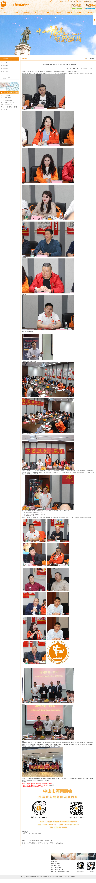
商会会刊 (69, 12)
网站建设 (61, 876)
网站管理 (73, 876)
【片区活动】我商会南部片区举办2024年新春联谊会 (39, 840)
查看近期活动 (76, 8)
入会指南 (93, 1)
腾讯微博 (50, 876)
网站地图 (87, 1)
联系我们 (90, 12)
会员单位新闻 (6, 78)
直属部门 (47, 12)
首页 (5, 12)
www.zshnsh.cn (8, 104)
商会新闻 (26, 12)
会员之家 (37, 12)
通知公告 (5, 68)
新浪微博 (45, 876)
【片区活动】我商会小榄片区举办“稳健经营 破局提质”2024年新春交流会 (44, 843)
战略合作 (79, 12)
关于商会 (16, 12)
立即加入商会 (90, 8)
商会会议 (5, 71)
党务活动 (5, 62)
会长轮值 (5, 74)
